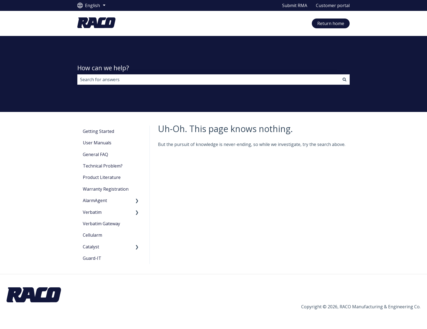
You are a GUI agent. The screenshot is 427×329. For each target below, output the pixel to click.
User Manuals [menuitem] (97, 143)
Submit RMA (294, 5)
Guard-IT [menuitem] (92, 258)
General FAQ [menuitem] (95, 154)
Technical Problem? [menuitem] (103, 166)
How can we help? (103, 67)
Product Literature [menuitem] (102, 177)
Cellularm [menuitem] (92, 235)
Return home (330, 23)
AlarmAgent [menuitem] (95, 200)
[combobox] (208, 79)
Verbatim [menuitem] (92, 212)
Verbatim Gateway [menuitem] (101, 224)
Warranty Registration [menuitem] (106, 189)
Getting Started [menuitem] (98, 131)
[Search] (344, 79)
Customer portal (333, 5)
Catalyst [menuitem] (91, 247)
